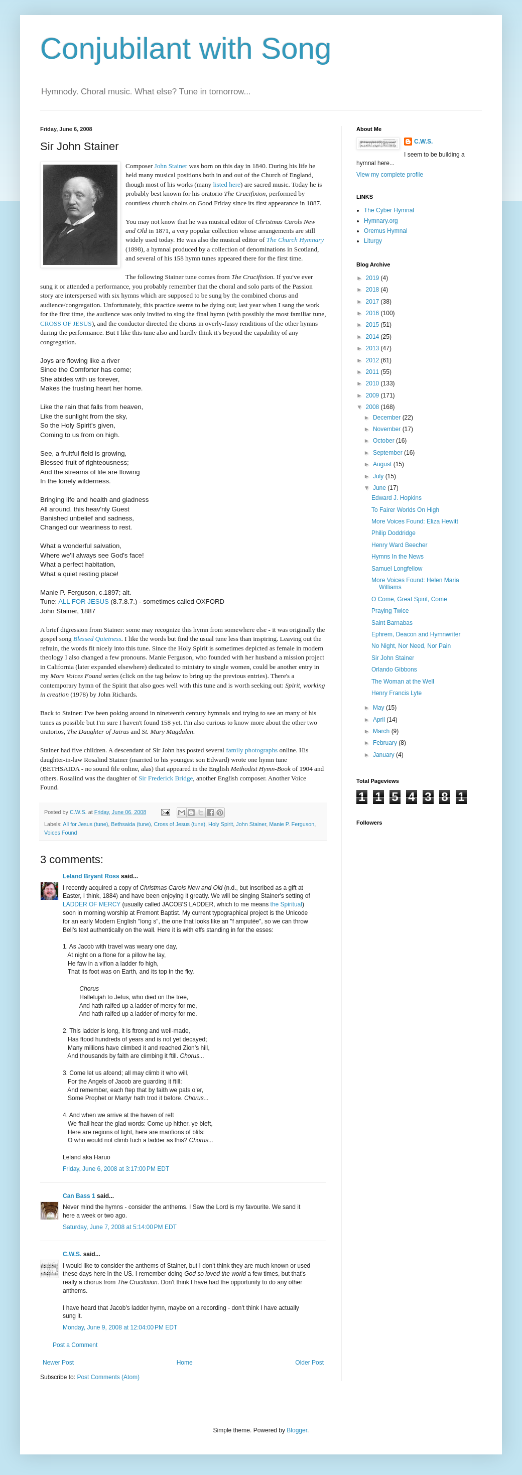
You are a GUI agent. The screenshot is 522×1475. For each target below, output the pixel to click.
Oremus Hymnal (386, 230)
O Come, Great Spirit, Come (409, 599)
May (379, 707)
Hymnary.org (381, 220)
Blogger (297, 1430)
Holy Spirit (220, 824)
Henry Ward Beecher (399, 545)
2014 (373, 336)
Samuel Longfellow (396, 568)
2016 (373, 313)
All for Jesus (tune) (85, 824)
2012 (373, 360)
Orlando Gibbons (394, 669)
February (386, 742)
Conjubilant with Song (185, 48)
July (379, 476)
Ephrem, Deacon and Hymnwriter (415, 634)
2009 (373, 395)
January (384, 754)
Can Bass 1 (79, 1195)
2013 (373, 348)
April (379, 719)
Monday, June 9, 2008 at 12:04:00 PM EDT (120, 1327)
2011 (373, 371)
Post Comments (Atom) (108, 1377)
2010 (373, 383)
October (384, 440)
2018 (373, 289)
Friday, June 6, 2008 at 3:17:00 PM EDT (116, 1168)
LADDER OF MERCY (91, 904)
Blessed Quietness (97, 638)
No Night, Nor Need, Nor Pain (411, 645)
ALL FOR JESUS (83, 601)
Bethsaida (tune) (131, 824)
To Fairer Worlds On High (405, 509)
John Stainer (251, 824)
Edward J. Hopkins (396, 497)
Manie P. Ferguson (291, 824)
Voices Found (60, 833)
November (388, 429)
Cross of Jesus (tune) (179, 824)
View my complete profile (389, 174)
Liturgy (373, 240)
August (383, 464)
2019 (373, 278)
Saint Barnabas (392, 622)
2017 (373, 301)
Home (185, 1362)
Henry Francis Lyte (396, 693)
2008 (373, 407)
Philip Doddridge (393, 533)
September (388, 452)
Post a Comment (75, 1345)
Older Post (309, 1362)
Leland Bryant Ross (91, 876)
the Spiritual (286, 904)
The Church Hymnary (295, 239)
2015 (373, 324)
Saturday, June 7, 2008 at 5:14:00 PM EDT (120, 1227)
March (382, 731)
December (388, 417)
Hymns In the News (397, 556)
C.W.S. (72, 1254)
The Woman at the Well (402, 681)
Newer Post (58, 1362)
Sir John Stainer (392, 657)
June (380, 487)
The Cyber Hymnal (389, 210)
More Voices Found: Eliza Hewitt (414, 521)
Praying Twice (390, 610)
